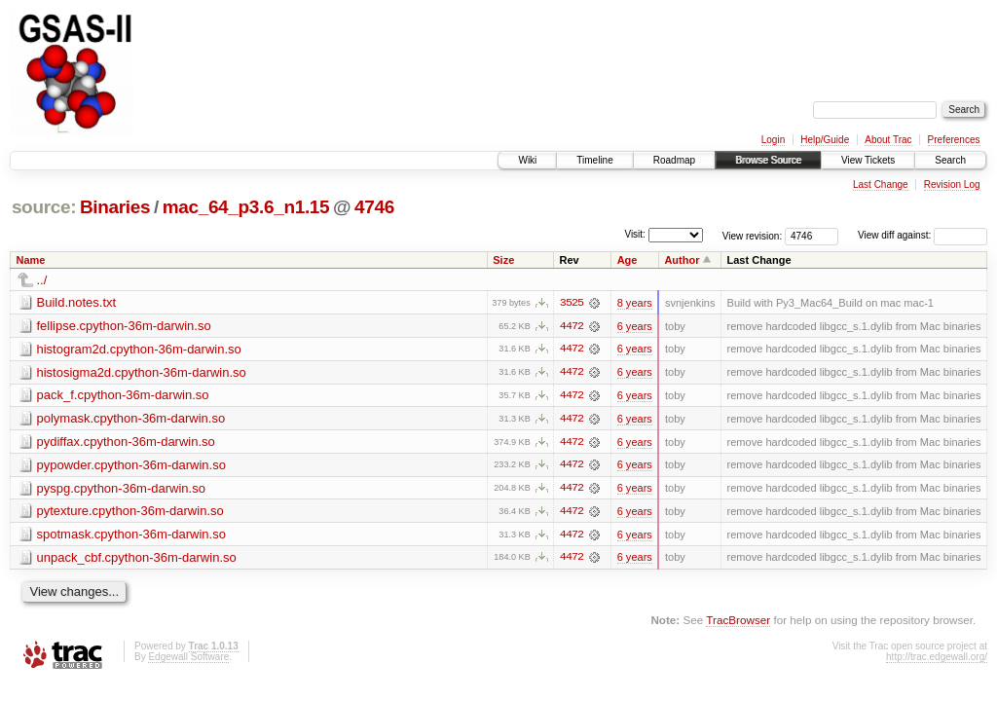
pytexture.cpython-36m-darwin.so (130, 512)
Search (950, 160)
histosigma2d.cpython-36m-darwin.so (141, 372)
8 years (634, 303)
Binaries (115, 207)
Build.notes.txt (77, 302)
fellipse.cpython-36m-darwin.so (124, 325)
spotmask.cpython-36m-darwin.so (131, 536)
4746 (374, 207)
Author (681, 260)
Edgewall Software (188, 658)
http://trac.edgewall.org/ (936, 658)
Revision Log (952, 184)
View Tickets (868, 160)
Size (503, 260)
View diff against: (922, 235)
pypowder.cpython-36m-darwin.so (131, 466)
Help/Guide (824, 139)
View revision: (752, 235)
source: (44, 207)
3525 (571, 303)
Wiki (527, 160)
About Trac (888, 139)
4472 (571, 326)
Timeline (594, 160)
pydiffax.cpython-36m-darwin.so (126, 442)
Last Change (880, 184)
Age (627, 260)
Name (31, 260)
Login (773, 139)
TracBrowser (738, 622)
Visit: (635, 234)
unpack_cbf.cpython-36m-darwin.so (137, 559)
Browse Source (768, 160)
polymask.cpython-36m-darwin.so (131, 419)
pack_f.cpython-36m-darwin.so (123, 395)
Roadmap (674, 160)
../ (42, 280)
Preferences (954, 139)
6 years (634, 326)
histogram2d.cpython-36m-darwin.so (139, 349)
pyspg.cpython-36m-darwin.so (121, 489)
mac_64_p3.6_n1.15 (246, 207)
